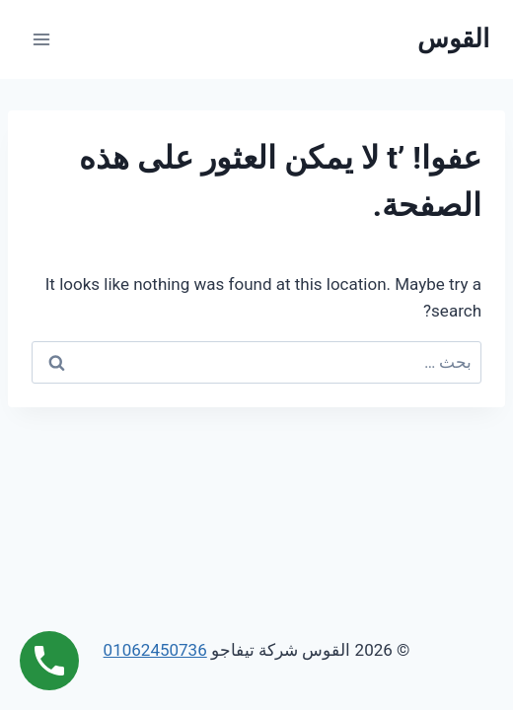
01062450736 (155, 650)
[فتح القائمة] (42, 39)
